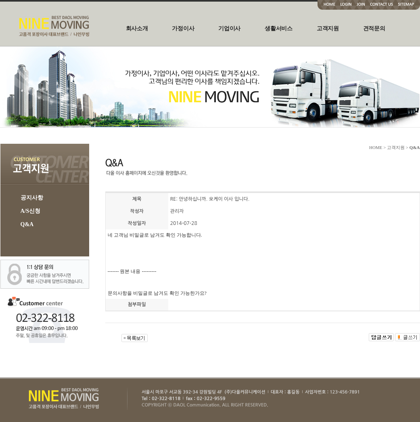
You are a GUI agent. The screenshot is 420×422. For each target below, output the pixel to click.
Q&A (27, 224)
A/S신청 (31, 211)
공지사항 (32, 198)
